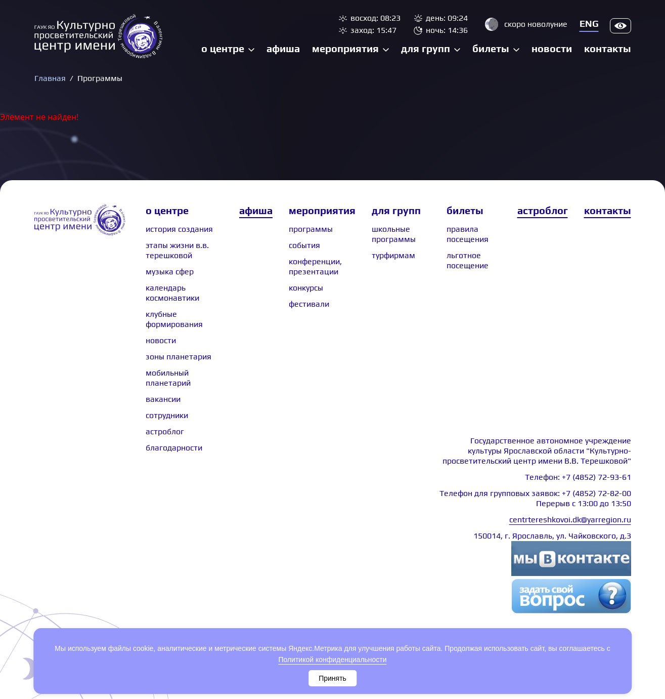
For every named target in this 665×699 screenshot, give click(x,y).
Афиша (283, 48)
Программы (311, 229)
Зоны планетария (178, 356)
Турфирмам (393, 255)
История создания (179, 229)
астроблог (165, 431)
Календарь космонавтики (172, 293)
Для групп (425, 48)
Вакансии (163, 399)
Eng (589, 23)
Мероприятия (345, 48)
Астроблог (542, 210)
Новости (551, 48)
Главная (50, 78)
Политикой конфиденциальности (332, 659)
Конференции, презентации (315, 266)
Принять (332, 678)
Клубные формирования (174, 319)
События (304, 245)
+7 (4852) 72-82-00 (596, 493)
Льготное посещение (468, 260)
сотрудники (167, 415)
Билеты (490, 48)
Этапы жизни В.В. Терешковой (177, 250)
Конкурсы (306, 288)
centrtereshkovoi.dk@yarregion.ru (570, 519)
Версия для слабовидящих (620, 26)
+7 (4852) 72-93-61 (596, 477)
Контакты (607, 48)
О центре (222, 48)
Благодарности (174, 448)
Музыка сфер (170, 271)
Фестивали (309, 304)
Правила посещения (468, 234)
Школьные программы (394, 234)
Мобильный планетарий (168, 378)
